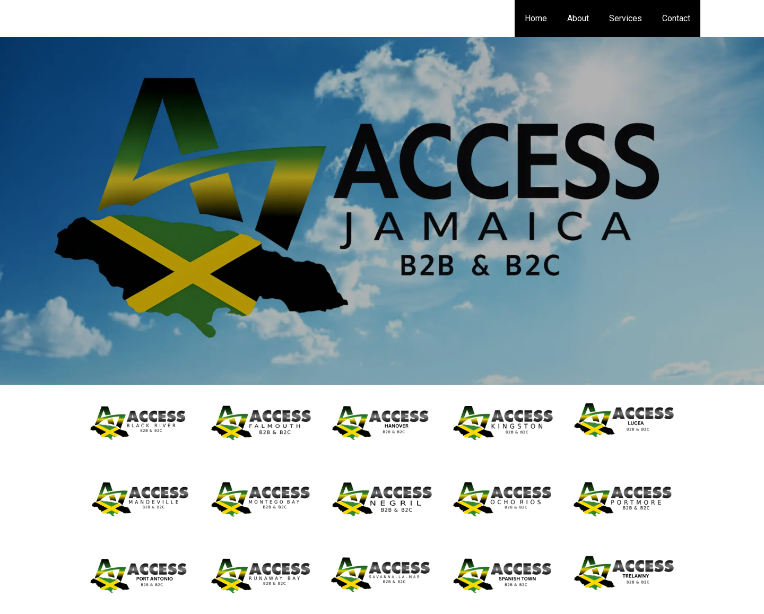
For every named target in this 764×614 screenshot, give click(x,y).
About (586, 18)
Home (547, 18)
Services (630, 18)
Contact (678, 18)
